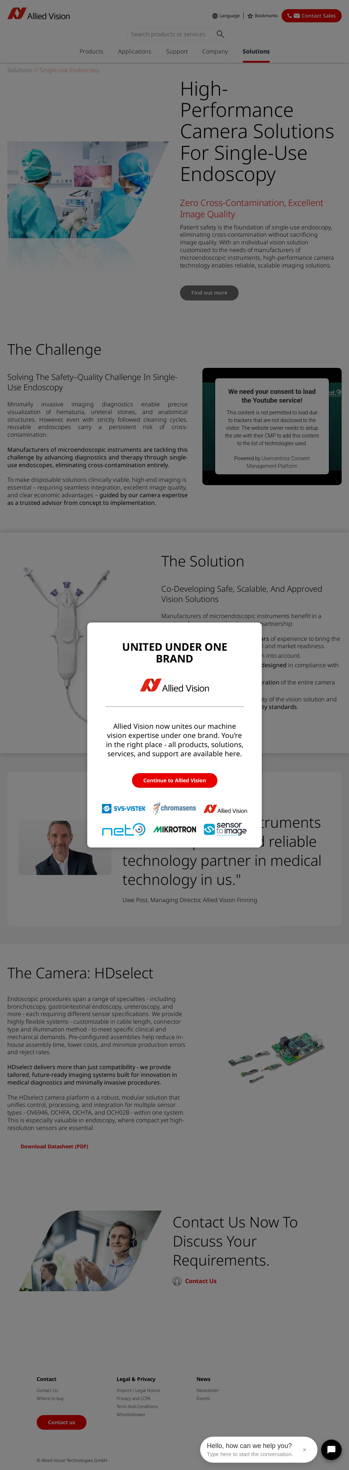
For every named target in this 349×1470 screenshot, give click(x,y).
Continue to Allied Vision (174, 780)
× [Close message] (304, 1450)
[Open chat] (331, 1450)
